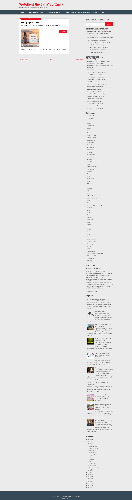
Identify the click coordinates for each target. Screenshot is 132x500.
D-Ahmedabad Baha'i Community (97, 47)
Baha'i (89, 133)
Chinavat (90, 152)
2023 (89, 470)
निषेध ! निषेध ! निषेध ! (100, 312)
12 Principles (91, 116)
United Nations (91, 251)
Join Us (101, 12)
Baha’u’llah (90, 145)
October (92, 450)
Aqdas (89, 123)
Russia (89, 236)
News (89, 227)
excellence (90, 169)
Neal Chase (90, 224)
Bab (88, 130)
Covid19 (89, 162)
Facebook (32, 49)
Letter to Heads (92, 198)
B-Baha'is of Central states (95, 77)
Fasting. (89, 171)
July (90, 457)
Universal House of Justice (36, 12)
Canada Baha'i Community (95, 86)
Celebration (45, 25)
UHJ (88, 249)
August (91, 455)
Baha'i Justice (91, 70)
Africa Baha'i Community (94, 89)
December (92, 446)
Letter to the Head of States (87, 12)
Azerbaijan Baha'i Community (96, 94)
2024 (89, 444)
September (92, 452)
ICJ (88, 191)
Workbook (90, 258)
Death (89, 164)
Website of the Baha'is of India (41, 4)
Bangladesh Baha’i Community (96, 96)
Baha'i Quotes (38, 25)
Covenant (90, 159)
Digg (64, 49)
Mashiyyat (90, 203)
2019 (89, 479)
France (89, 176)
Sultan (89, 246)
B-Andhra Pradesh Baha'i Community (98, 42)
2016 (89, 485)
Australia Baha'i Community (95, 103)
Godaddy (90, 183)
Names (89, 215)
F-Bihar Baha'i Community (95, 52)
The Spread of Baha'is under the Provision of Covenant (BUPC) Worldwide (103, 355)
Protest (89, 229)
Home (22, 12)
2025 (89, 442)
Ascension (90, 125)
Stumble (57, 49)
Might (89, 210)
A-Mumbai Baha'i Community (96, 40)
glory (88, 181)
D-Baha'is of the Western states (97, 82)
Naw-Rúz (90, 220)
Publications (91, 232)
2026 (89, 439)
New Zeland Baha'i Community (96, 106)
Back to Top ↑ (66, 498)
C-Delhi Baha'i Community (95, 45)
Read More (63, 32)
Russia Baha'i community (94, 91)
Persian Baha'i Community (95, 101)
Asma (89, 128)
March (91, 463)
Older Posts (79, 59)
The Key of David (70, 12)
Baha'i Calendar (91, 135)
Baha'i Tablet (91, 142)
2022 (89, 472)
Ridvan (89, 234)
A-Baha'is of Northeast (94, 74)
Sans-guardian (91, 239)
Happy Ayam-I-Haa (30, 22)
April (91, 461)
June (90, 459)
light (88, 200)
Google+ (49, 49)
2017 (89, 483)
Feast (88, 174)
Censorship (90, 150)
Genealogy (90, 179)
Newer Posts (23, 59)
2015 (89, 487)
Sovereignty (91, 244)
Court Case (90, 157)
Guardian (90, 186)
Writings (90, 261)
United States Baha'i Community (97, 72)
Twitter (41, 49)
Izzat (88, 193)
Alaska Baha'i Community (94, 99)
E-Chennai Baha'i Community (96, 50)
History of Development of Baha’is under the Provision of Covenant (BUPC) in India (103, 405)
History (89, 188)
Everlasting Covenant (54, 12)
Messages (90, 207)
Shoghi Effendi (91, 241)
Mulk (88, 212)
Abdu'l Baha (90, 118)
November (92, 448)
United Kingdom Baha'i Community (97, 84)
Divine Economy (92, 166)
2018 (89, 481)
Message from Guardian (94, 205)
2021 (89, 474)
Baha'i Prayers (91, 138)
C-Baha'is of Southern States (96, 79)
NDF (88, 222)
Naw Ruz (89, 217)
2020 (89, 476)
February (92, 466)
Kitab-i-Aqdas (91, 195)
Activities (90, 121)
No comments (56, 25)
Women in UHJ (91, 256)
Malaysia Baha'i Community (95, 108)
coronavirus (91, 154)
